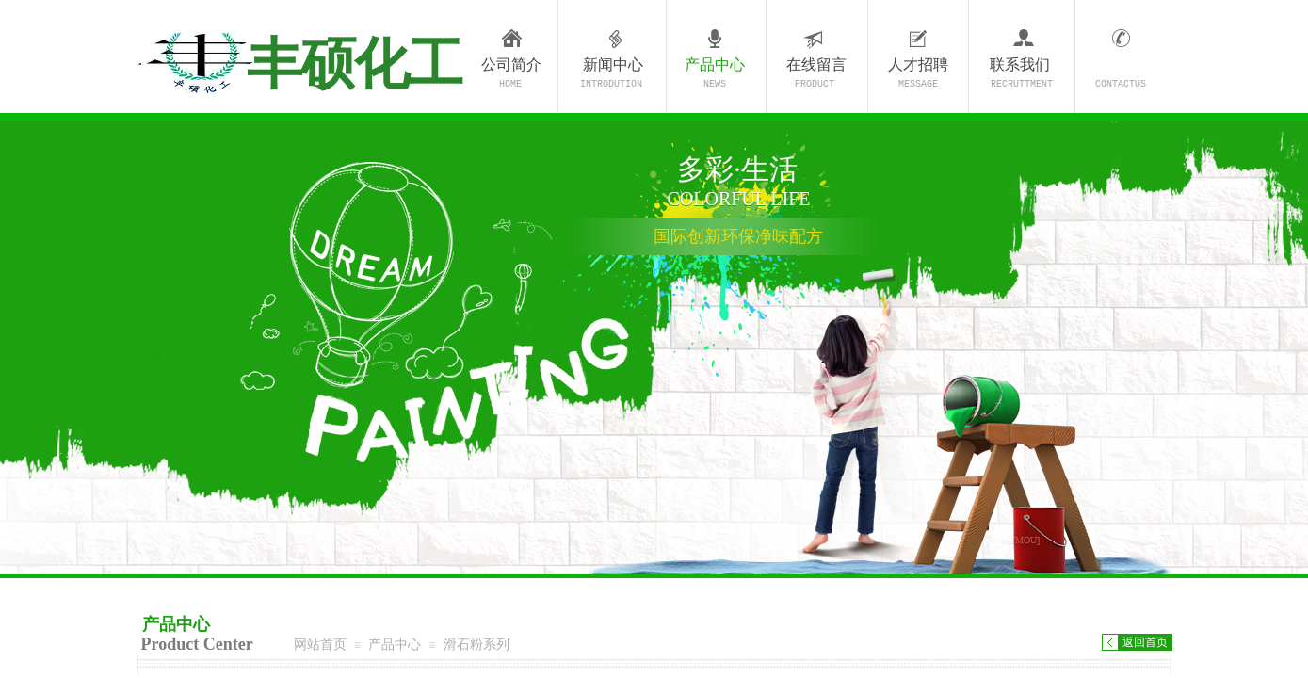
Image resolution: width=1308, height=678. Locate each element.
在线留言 (816, 64)
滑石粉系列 (476, 644)
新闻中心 (613, 64)
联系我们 (1020, 64)
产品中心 (715, 64)
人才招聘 (918, 64)
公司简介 (511, 64)
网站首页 (320, 644)
